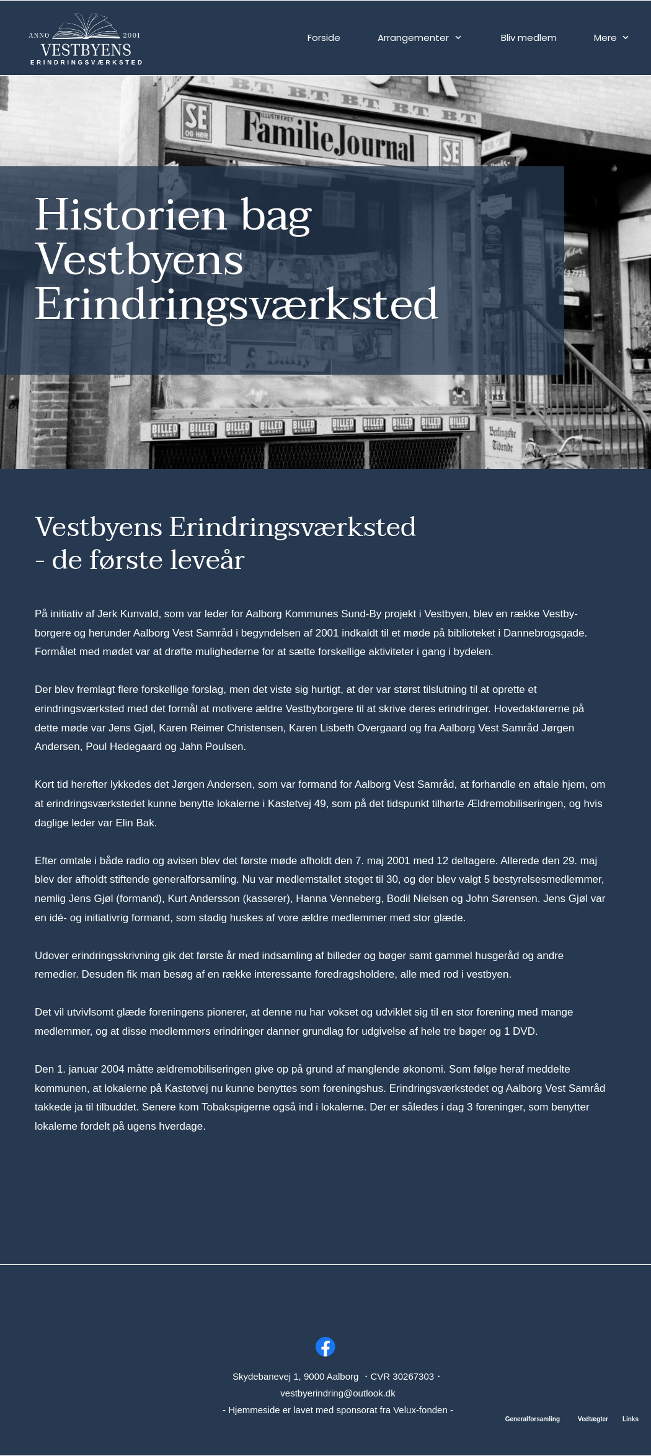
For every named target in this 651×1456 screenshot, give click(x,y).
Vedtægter (593, 1419)
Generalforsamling (532, 1419)
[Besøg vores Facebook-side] (325, 1347)
